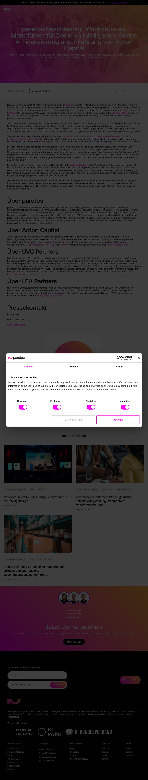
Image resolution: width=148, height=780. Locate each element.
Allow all (118, 419)
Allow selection (73, 419)
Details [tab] (74, 366)
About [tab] (119, 366)
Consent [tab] (28, 366)
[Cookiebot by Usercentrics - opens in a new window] (119, 358)
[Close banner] (139, 358)
